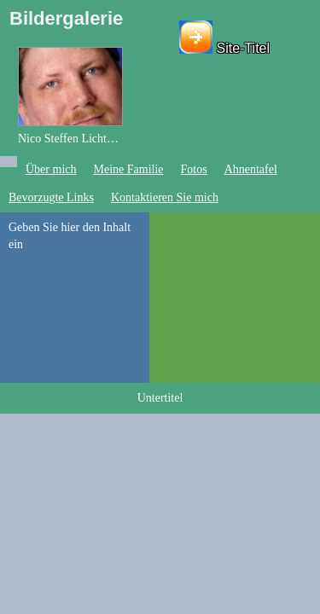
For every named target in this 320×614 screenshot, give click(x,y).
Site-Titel (244, 48)
